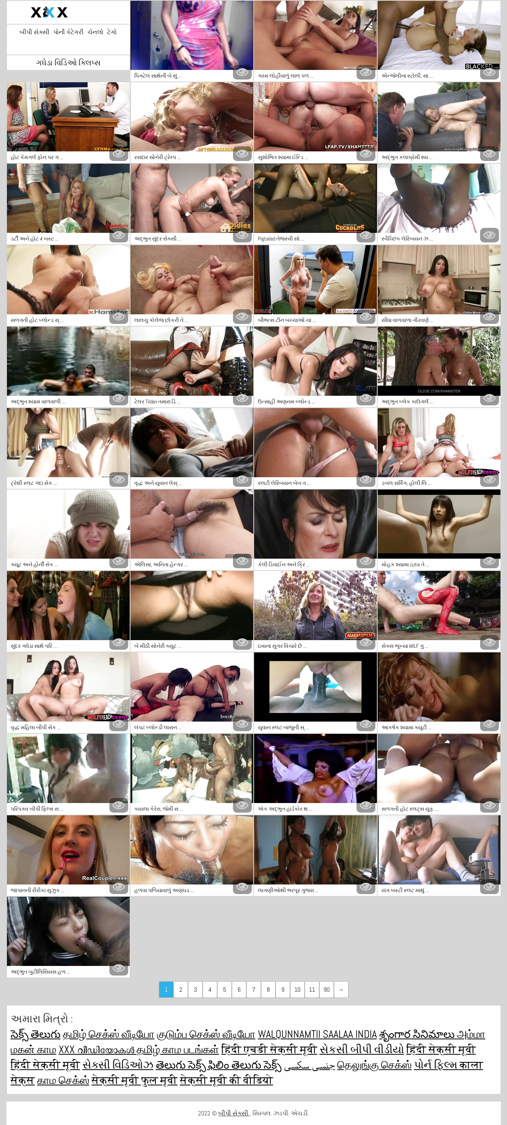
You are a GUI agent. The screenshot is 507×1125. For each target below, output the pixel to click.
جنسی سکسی (309, 1065)
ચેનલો (95, 32)
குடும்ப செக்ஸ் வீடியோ (206, 1034)
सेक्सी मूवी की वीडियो (226, 1080)
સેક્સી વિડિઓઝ (118, 1065)
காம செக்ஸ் (63, 1080)
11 (312, 990)
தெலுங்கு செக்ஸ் (374, 1065)
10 (297, 990)
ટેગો (112, 32)
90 (327, 990)
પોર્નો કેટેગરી (68, 32)
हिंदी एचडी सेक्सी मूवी (269, 1049)
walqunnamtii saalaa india (317, 1034)
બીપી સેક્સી (35, 32)
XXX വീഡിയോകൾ (98, 1049)
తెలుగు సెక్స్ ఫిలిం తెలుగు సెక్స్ (218, 1065)
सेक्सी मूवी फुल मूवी (135, 1080)
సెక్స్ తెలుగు (36, 1034)
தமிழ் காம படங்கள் (178, 1049)
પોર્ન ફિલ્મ (437, 1065)
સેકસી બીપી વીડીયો (362, 1049)
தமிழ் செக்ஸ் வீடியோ (109, 1034)
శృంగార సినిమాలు (418, 1034)
